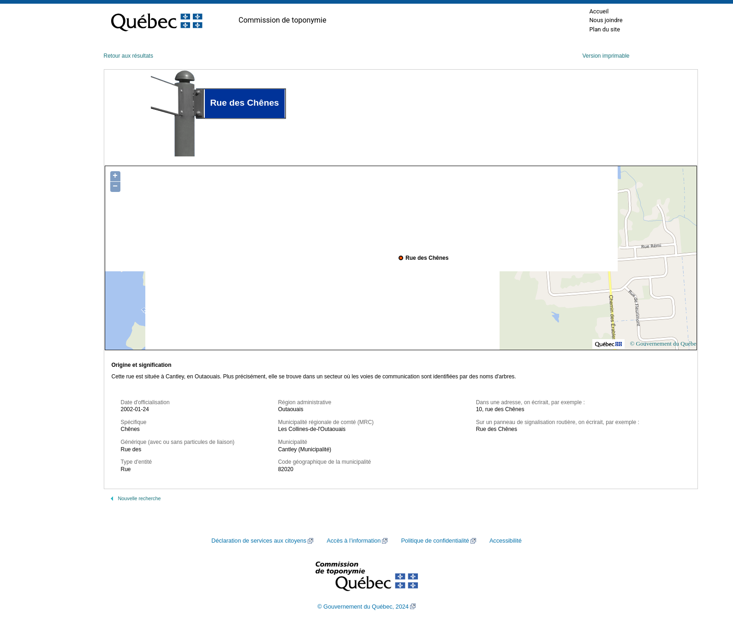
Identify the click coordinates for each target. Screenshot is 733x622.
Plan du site (604, 29)
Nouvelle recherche (139, 498)
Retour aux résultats (128, 56)
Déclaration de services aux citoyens (258, 541)
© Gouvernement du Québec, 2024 (363, 607)
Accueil (598, 11)
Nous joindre (605, 20)
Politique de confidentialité (435, 541)
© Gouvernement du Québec (664, 343)
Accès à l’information (354, 541)
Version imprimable (605, 56)
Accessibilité (505, 541)
